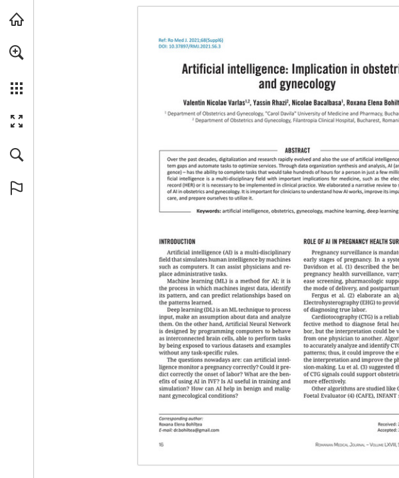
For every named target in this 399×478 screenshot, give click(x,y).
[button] (16, 52)
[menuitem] (16, 69)
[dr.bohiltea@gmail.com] (197, 430)
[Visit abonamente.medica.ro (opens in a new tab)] (16, 19)
